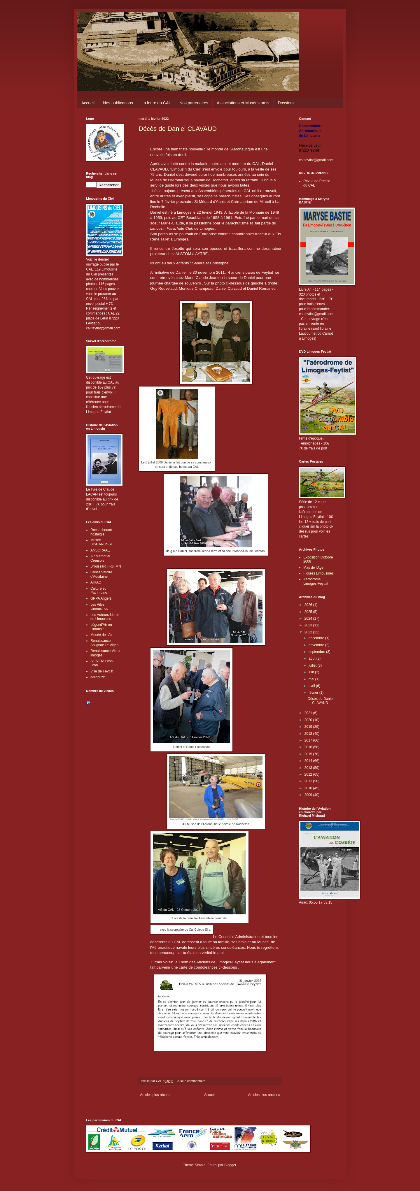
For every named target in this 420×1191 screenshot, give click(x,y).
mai (312, 679)
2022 (308, 632)
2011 (308, 781)
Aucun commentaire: (192, 1081)
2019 (308, 727)
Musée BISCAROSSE (101, 542)
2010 (308, 788)
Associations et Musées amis (243, 103)
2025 (308, 612)
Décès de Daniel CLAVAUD (178, 128)
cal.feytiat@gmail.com (316, 160)
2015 (308, 754)
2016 (308, 747)
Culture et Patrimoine (98, 590)
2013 (308, 768)
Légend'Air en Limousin (101, 627)
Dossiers (285, 103)
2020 (308, 720)
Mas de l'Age (313, 567)
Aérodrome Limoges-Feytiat (315, 581)
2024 (308, 618)
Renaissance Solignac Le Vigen (104, 643)
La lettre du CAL (156, 103)
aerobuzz (97, 677)
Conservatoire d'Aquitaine (101, 574)
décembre (317, 638)
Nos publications (118, 103)
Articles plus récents (155, 1095)
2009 (308, 795)
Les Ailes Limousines (99, 606)
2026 (308, 605)
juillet (313, 665)
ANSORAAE (100, 550)
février (314, 693)
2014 (308, 761)
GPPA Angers (101, 598)
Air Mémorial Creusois (100, 558)
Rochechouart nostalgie (101, 532)
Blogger (230, 1165)
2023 (308, 625)
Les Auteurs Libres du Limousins (104, 617)
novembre (317, 645)
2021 (308, 713)
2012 (308, 774)
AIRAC (95, 582)
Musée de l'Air (101, 635)
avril (312, 686)
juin (312, 672)
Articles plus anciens (264, 1095)
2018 (308, 734)
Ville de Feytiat (101, 671)
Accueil (87, 103)
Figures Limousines (318, 573)
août (312, 658)
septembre (317, 652)
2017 (308, 740)
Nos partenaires (193, 103)
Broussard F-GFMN (105, 566)
